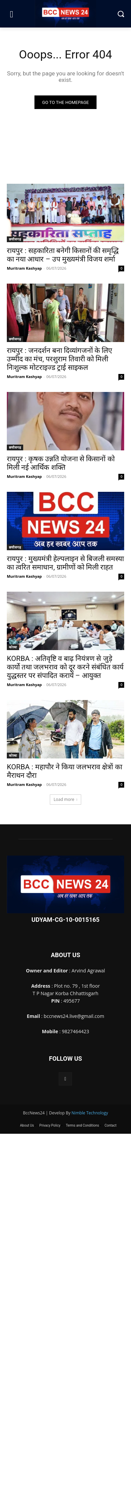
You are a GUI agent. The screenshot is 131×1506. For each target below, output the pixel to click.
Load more (65, 799)
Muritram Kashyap (24, 268)
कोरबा (13, 647)
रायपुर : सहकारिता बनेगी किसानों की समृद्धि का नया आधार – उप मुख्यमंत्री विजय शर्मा (63, 255)
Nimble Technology (90, 1113)
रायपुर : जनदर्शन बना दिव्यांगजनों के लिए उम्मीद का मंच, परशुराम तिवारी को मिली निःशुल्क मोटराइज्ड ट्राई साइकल (59, 359)
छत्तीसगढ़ (15, 239)
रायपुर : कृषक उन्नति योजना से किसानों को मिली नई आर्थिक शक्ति (61, 463)
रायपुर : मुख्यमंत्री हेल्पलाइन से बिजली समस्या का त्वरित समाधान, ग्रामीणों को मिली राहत (65, 563)
